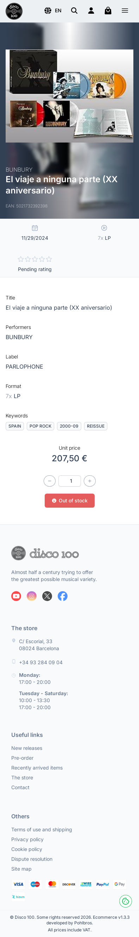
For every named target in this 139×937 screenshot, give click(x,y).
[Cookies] (125, 901)
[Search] (74, 11)
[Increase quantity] (90, 481)
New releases (26, 748)
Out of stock (70, 500)
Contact (20, 787)
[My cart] (108, 11)
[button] (52, 11)
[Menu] (124, 11)
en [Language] (53, 10)
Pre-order (22, 758)
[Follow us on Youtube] (16, 596)
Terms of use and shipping (41, 829)
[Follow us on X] (47, 596)
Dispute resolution (31, 859)
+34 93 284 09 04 (41, 662)
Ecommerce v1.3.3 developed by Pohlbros (87, 920)
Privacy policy (27, 839)
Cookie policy (26, 849)
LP (13, 396)
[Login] (91, 11)
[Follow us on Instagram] (32, 596)
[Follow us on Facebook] (63, 596)
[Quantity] (69, 481)
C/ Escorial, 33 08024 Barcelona (39, 644)
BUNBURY (19, 337)
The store (22, 777)
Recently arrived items (37, 768)
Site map (21, 869)
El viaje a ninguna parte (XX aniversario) (59, 307)
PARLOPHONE (24, 366)
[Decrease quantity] (50, 481)
